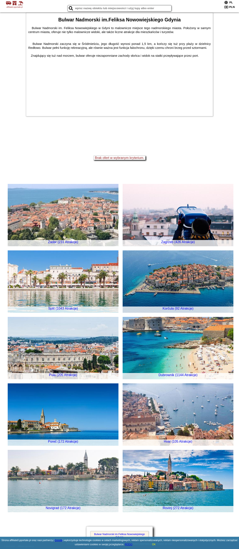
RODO (128, 544)
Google (58, 540)
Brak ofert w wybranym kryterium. (119, 158)
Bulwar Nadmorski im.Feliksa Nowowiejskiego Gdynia (119, 536)
